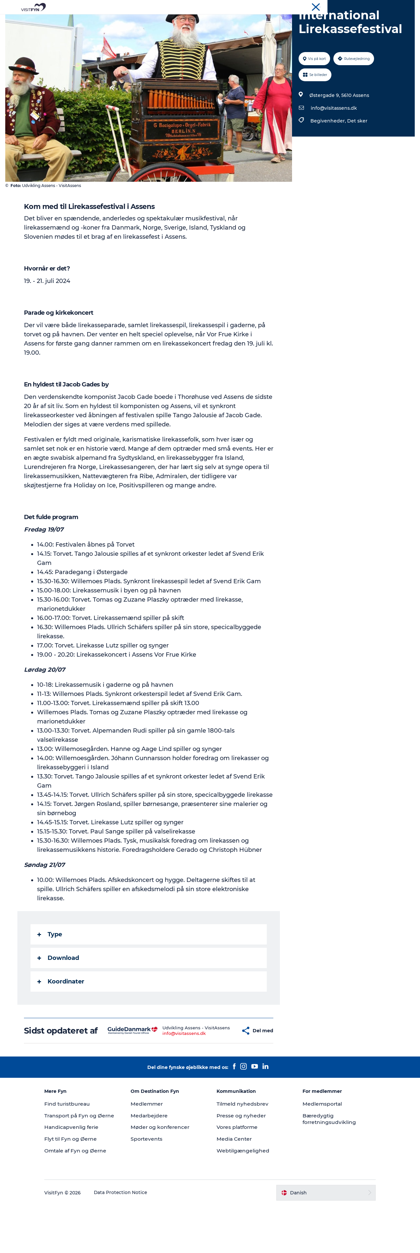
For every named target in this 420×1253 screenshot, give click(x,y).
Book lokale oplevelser (287, 21)
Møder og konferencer (391, 6)
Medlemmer (152, 1144)
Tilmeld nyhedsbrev (243, 1144)
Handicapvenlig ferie (83, 1174)
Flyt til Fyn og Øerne (82, 1186)
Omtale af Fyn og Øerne (87, 1198)
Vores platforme (238, 1168)
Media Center (235, 1179)
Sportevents (152, 1179)
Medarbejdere (155, 1156)
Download (58, 989)
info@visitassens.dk (333, 139)
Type (50, 965)
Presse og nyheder (242, 1156)
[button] (221, 1067)
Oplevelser (118, 21)
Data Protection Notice (132, 1240)
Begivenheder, (328, 152)
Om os (358, 6)
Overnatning (233, 21)
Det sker (356, 152)
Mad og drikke (190, 21)
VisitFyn (337, 6)
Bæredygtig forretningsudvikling (324, 1159)
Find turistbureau (78, 1144)
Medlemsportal (317, 1144)
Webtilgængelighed (243, 1191)
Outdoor (152, 21)
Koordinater (61, 1012)
